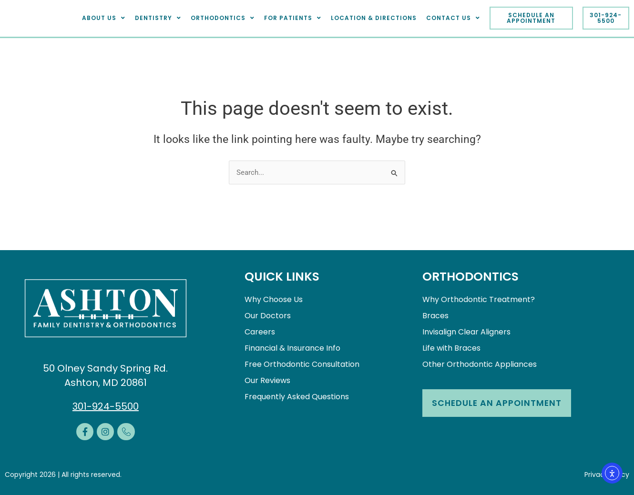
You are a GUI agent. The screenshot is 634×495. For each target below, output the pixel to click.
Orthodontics (223, 18)
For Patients (292, 18)
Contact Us (453, 18)
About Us (103, 18)
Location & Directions (374, 18)
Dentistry (158, 18)
